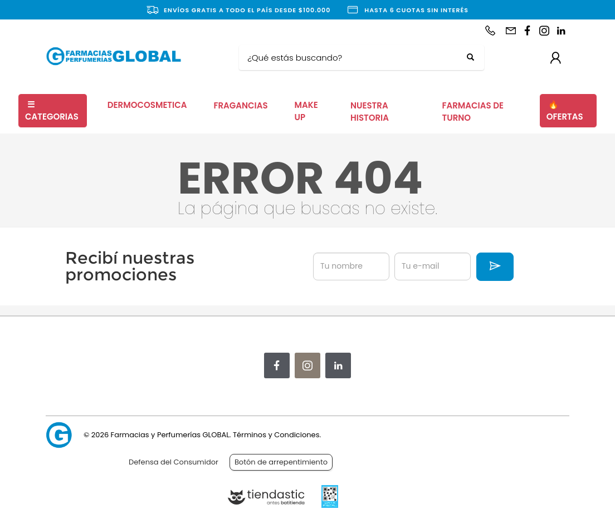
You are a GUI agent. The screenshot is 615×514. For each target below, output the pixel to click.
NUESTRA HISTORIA (369, 112)
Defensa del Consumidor (173, 462)
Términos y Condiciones (276, 434)
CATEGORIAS (52, 110)
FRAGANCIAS (240, 105)
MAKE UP (306, 111)
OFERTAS (564, 110)
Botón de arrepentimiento (281, 462)
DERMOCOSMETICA (147, 105)
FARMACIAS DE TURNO (473, 112)
